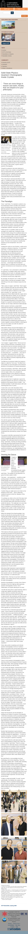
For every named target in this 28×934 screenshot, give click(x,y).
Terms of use (16, 923)
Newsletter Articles (7, 56)
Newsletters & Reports (8, 54)
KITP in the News (6, 52)
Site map (17, 925)
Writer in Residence (7, 68)
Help (17, 926)
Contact (12, 926)
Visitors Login (21, 9)
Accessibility (11, 925)
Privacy (10, 923)
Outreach (4, 64)
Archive (4, 50)
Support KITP (5, 43)
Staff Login (7, 9)
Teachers (4, 66)
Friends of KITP (6, 62)
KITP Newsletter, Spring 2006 (9, 905)
